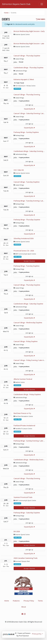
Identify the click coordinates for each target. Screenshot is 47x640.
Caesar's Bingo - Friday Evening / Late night (30, 360)
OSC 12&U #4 (19, 170)
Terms (40, 601)
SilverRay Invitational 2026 (23, 238)
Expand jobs (29, 109)
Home (6, 13)
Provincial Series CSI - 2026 (24, 251)
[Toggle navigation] (42, 4)
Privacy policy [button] (37, 634)
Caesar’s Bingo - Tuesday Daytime (26, 182)
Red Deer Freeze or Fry (22, 413)
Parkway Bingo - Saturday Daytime (27, 513)
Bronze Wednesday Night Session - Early (29, 31)
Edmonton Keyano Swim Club (16, 4)
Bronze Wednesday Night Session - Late (29, 43)
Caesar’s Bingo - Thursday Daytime (27, 56)
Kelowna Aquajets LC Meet (24, 79)
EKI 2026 (17, 531)
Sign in (9, 24)
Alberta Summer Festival (23, 379)
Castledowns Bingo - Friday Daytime (27, 394)
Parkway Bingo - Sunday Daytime (26, 132)
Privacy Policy (29, 601)
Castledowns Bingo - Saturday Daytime (28, 304)
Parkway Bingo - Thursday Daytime (27, 219)
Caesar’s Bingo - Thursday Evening (27, 94)
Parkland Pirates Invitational (24, 425)
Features (16, 601)
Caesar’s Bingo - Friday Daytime (25, 341)
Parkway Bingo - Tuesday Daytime (26, 266)
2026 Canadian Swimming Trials (25, 558)
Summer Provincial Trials (23, 497)
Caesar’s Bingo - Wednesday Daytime (28, 322)
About (23, 607)
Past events (40, 19)
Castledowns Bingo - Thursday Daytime (28, 67)
